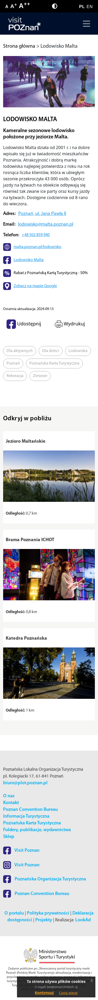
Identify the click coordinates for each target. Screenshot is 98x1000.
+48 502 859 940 (36, 235)
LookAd (83, 920)
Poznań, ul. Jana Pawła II (42, 213)
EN (90, 6)
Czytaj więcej (68, 993)
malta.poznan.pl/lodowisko (37, 247)
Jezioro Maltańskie (25, 441)
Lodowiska (78, 351)
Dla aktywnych (20, 351)
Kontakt (11, 802)
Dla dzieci (50, 351)
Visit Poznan (21, 850)
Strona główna (19, 46)
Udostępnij (24, 324)
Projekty (43, 920)
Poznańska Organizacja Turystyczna (44, 879)
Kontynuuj (44, 992)
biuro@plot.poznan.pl (25, 783)
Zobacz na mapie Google (35, 286)
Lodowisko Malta (29, 260)
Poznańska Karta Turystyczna (54, 363)
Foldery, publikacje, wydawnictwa (37, 830)
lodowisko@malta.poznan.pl (45, 224)
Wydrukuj (69, 324)
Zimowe (40, 376)
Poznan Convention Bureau (30, 809)
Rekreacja (15, 376)
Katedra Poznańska (26, 638)
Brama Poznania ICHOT (30, 540)
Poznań (13, 363)
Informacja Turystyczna (26, 816)
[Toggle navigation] (85, 23)
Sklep (8, 836)
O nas (9, 796)
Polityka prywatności (48, 913)
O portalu (14, 913)
